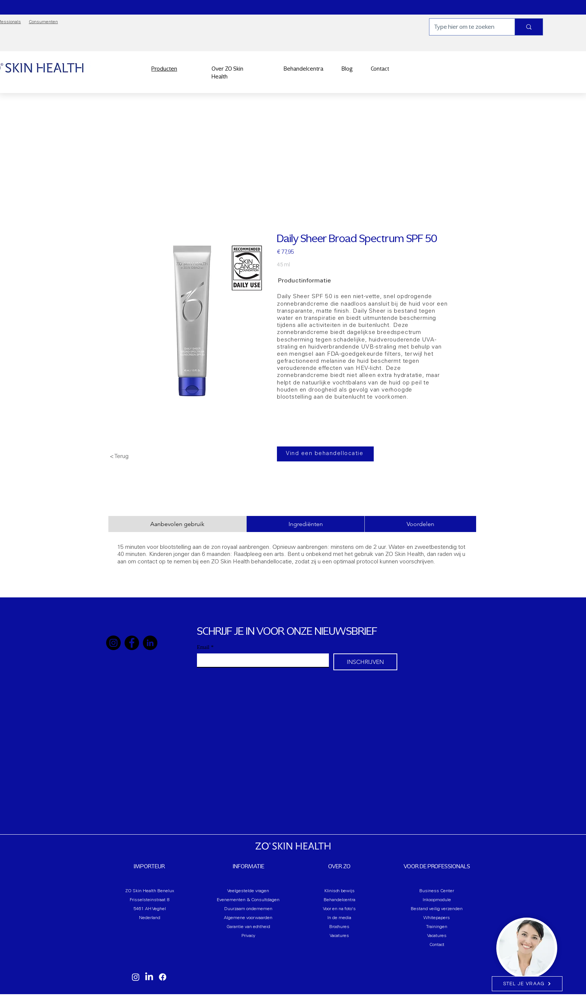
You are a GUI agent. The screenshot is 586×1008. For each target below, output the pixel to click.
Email (205, 647)
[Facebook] (131, 643)
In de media (339, 918)
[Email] (260, 660)
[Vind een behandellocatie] (325, 453)
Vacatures (339, 936)
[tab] (177, 524)
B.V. (298, 1004)
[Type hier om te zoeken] (466, 27)
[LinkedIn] (150, 643)
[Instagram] (113, 643)
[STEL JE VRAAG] (527, 983)
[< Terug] (134, 456)
